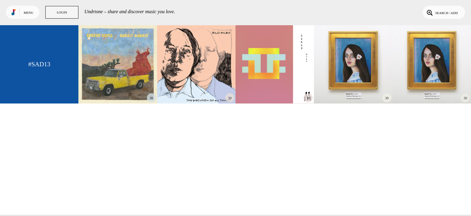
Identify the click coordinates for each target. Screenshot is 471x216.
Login (62, 12)
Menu (28, 12)
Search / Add (442, 12)
